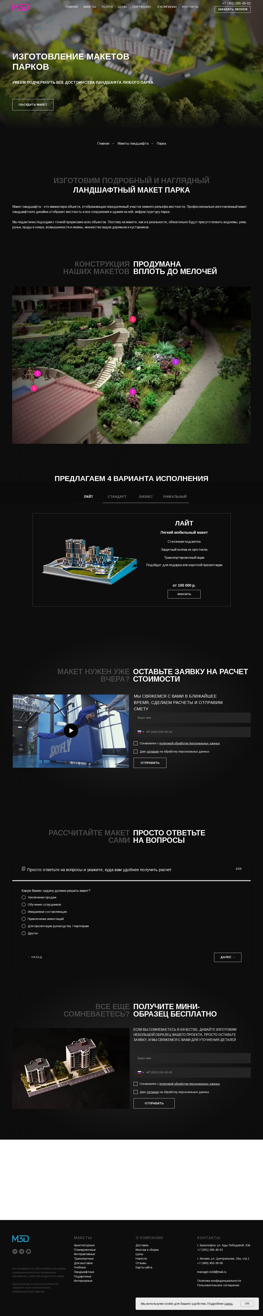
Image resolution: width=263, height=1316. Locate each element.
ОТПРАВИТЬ (150, 762)
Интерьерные (83, 1280)
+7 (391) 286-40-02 (236, 3)
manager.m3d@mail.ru (211, 1272)
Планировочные (85, 1249)
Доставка (142, 1245)
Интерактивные (84, 1254)
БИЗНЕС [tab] (146, 496)
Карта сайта (144, 1267)
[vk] (14, 1251)
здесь (228, 1303)
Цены (139, 1254)
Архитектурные (84, 1245)
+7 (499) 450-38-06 (210, 1263)
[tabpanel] (131, 570)
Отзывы (141, 1263)
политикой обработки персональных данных (189, 743)
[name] (192, 718)
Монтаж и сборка (147, 1249)
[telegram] (21, 1251)
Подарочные (82, 1276)
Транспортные (84, 1258)
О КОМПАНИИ (166, 6)
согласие (153, 751)
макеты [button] (90, 6)
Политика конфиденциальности (219, 1280)
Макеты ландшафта (133, 143)
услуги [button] (107, 6)
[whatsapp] (28, 1251)
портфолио (141, 6)
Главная (103, 143)
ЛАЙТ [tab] (88, 496)
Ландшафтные (84, 1272)
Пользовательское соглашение (218, 1285)
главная (71, 6)
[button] (233, 9)
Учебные (80, 1267)
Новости (141, 1258)
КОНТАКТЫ (190, 6)
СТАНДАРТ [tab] (117, 496)
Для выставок (83, 1263)
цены (122, 6)
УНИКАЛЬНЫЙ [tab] (175, 496)
